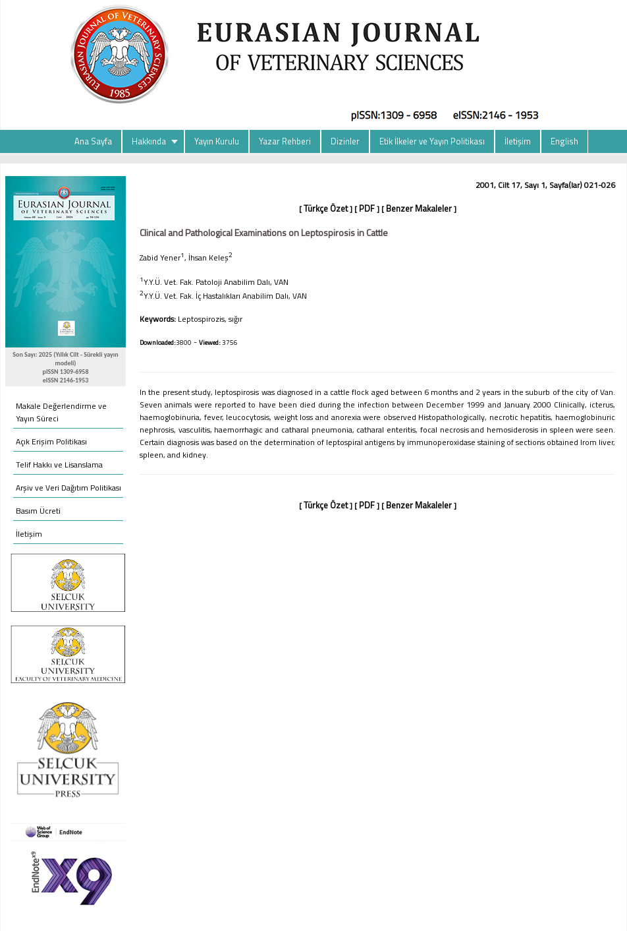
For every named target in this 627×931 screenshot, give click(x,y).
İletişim (517, 141)
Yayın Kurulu (216, 141)
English (564, 141)
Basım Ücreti (38, 510)
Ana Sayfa (93, 141)
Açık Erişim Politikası (51, 441)
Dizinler (345, 141)
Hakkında (149, 141)
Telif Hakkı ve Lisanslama (59, 464)
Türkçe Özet (326, 208)
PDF (367, 208)
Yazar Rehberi (285, 141)
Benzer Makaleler (419, 208)
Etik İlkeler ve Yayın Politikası (432, 141)
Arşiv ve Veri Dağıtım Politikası (68, 487)
